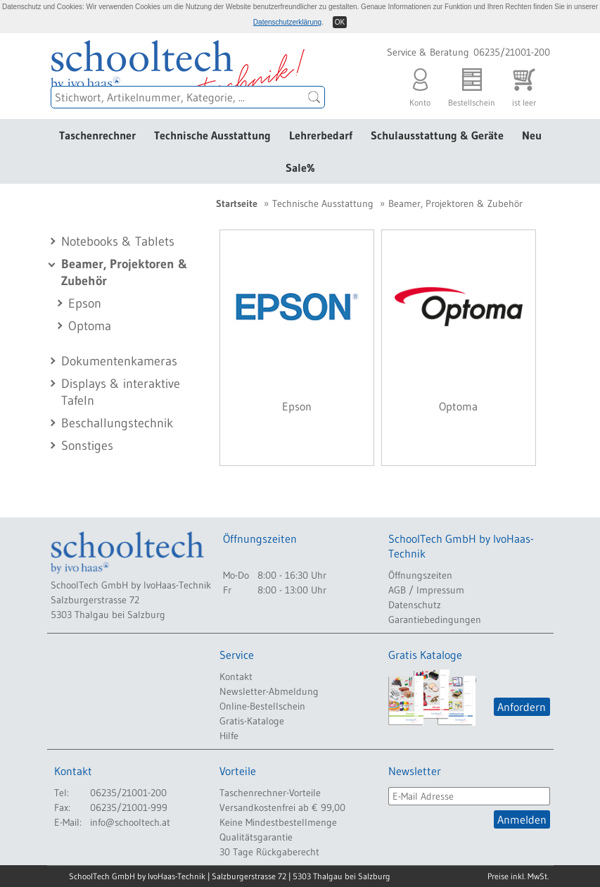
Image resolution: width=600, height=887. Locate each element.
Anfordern (521, 707)
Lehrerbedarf (320, 135)
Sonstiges (87, 445)
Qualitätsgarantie (256, 837)
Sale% (300, 168)
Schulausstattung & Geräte (437, 135)
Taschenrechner (97, 135)
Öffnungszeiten (420, 575)
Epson (84, 303)
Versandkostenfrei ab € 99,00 (282, 807)
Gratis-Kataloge (251, 721)
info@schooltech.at (130, 822)
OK (340, 22)
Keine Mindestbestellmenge (278, 822)
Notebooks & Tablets (117, 241)
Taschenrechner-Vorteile (270, 792)
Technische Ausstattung (212, 135)
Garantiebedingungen (434, 619)
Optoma (89, 326)
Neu (532, 135)
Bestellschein (471, 84)
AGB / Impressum (426, 590)
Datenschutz (414, 604)
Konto (420, 84)
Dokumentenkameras (119, 361)
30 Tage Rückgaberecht (269, 851)
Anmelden (522, 819)
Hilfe (228, 735)
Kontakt (236, 676)
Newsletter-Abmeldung (269, 691)
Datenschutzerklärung (287, 22)
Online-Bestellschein (262, 706)
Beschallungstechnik (117, 423)
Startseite (236, 203)
